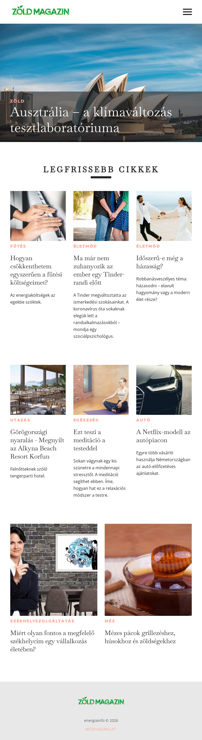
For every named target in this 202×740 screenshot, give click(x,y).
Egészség (86, 420)
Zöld (17, 101)
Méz (110, 621)
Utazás (20, 420)
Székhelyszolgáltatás (42, 621)
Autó (143, 420)
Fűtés (18, 246)
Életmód (85, 246)
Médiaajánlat (101, 729)
